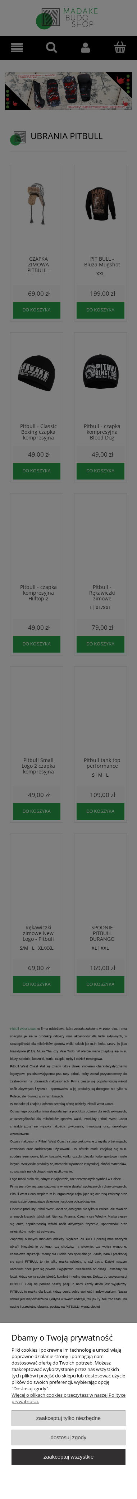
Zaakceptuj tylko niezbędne (68, 1418)
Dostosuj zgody (69, 1437)
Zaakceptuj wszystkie (68, 1457)
